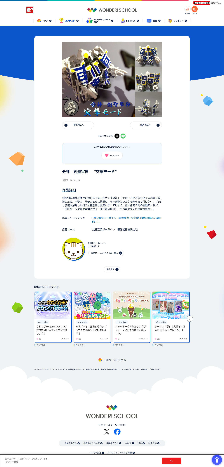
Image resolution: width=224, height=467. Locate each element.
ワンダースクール (41, 369)
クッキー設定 (95, 453)
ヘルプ (128, 443)
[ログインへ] (194, 9)
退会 (140, 443)
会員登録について (91, 443)
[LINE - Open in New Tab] (123, 136)
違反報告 (110, 269)
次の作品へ (145, 125)
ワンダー (111, 155)
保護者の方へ (112, 443)
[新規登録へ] (187, 9)
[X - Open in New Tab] (116, 136)
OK (171, 461)
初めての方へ (71, 443)
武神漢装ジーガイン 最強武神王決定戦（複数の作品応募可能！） (94, 369)
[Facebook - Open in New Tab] (117, 432)
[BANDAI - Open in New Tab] (29, 10)
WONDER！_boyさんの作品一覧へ (104, 253)
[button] (190, 319)
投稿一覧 (127, 369)
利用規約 (152, 443)
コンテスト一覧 (58, 369)
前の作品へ (79, 125)
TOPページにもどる (115, 360)
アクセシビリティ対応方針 (119, 453)
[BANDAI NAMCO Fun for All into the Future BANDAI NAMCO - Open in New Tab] (207, 3)
